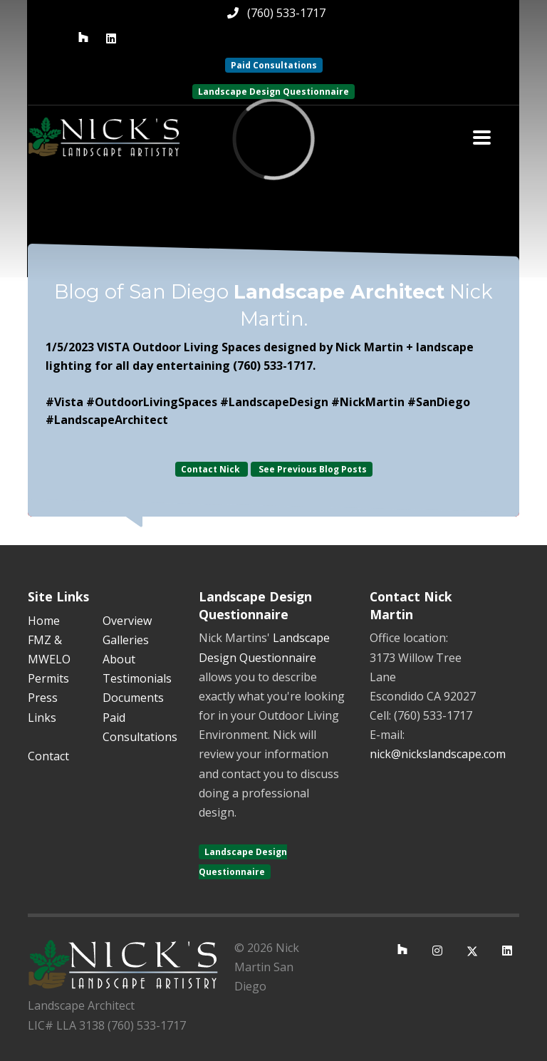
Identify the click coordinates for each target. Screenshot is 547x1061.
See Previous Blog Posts (311, 469)
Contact (48, 756)
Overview (127, 620)
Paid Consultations (274, 65)
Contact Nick (211, 469)
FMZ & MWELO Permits (49, 659)
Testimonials (137, 678)
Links (42, 717)
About (119, 659)
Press (43, 697)
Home (44, 620)
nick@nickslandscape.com (438, 754)
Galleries (126, 640)
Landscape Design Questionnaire (273, 92)
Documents (133, 697)
